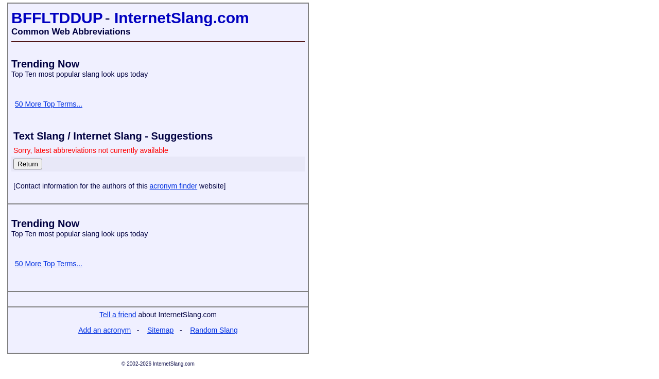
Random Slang (214, 330)
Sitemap (160, 330)
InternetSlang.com (181, 17)
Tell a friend (117, 315)
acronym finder (174, 186)
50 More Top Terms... (48, 104)
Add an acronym (104, 330)
